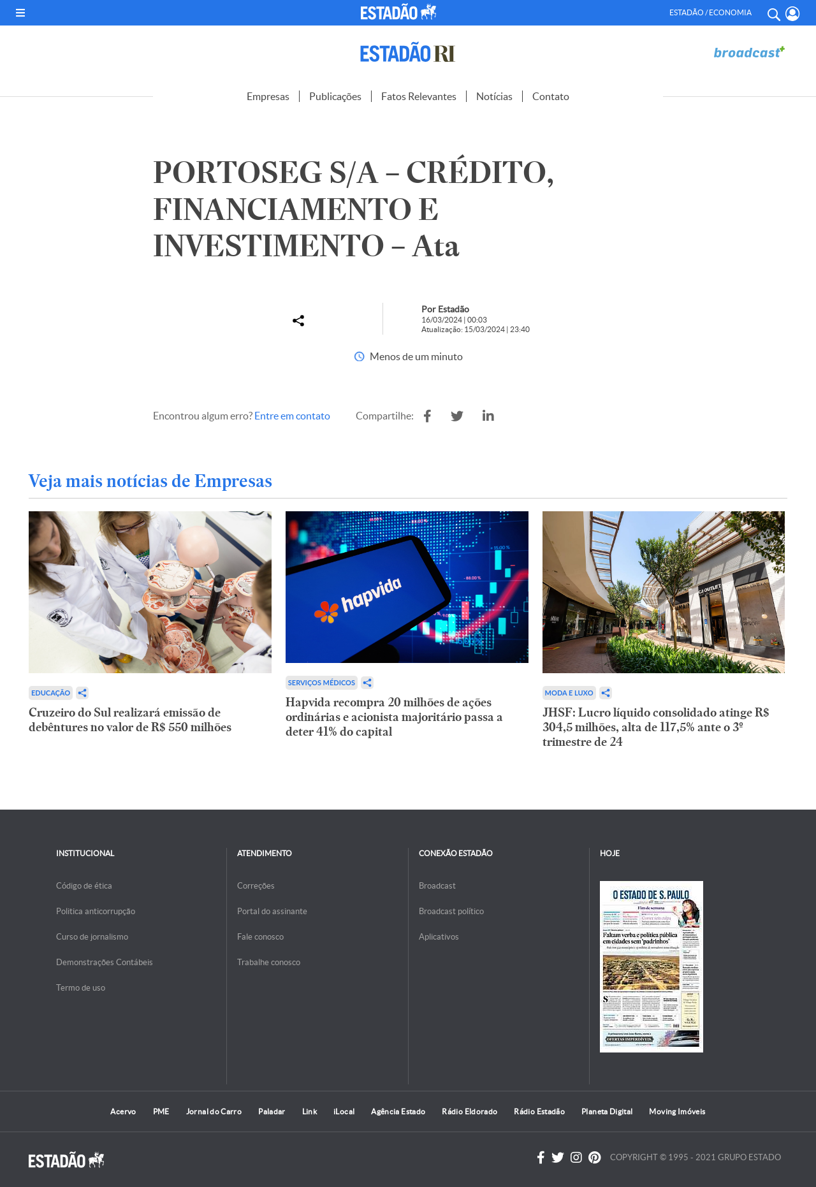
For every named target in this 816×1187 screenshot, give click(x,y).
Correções (256, 886)
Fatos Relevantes (418, 96)
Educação (50, 692)
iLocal (343, 1111)
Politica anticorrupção (95, 911)
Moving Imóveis (677, 1111)
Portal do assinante (272, 911)
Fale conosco (260, 937)
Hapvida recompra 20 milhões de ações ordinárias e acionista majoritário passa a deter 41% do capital (394, 717)
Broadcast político (451, 911)
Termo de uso (80, 988)
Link (309, 1111)
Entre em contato (292, 415)
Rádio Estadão (539, 1111)
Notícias (494, 96)
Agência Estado (398, 1111)
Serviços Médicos (321, 682)
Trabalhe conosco (268, 962)
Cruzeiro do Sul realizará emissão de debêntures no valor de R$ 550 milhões (130, 719)
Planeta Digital (606, 1111)
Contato (550, 96)
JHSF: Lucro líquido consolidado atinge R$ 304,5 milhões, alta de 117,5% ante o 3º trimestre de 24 (656, 727)
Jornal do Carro (214, 1111)
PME (161, 1111)
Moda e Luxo (569, 692)
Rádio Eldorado (469, 1111)
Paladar (272, 1111)
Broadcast (437, 886)
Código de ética (84, 886)
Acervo (123, 1111)
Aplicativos (439, 937)
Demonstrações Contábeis (104, 962)
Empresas (268, 96)
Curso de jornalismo (92, 937)
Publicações (335, 96)
